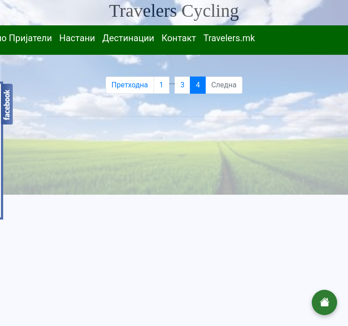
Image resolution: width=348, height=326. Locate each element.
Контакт (178, 38)
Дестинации (128, 38)
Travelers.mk (229, 38)
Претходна (129, 85)
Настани (77, 38)
